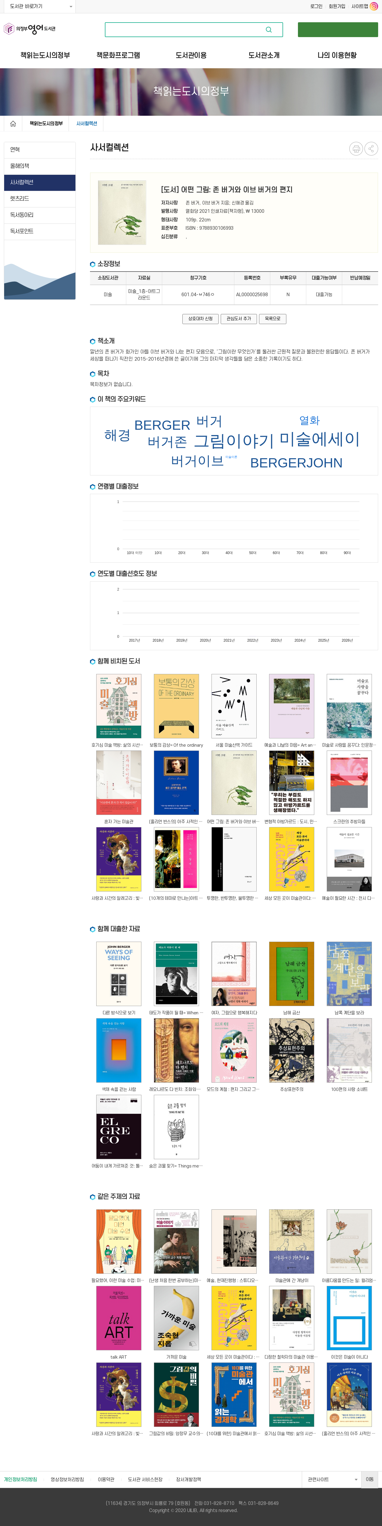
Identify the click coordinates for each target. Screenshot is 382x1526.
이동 (370, 1479)
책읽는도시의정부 (46, 123)
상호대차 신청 (200, 318)
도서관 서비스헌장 (145, 1479)
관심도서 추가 (239, 318)
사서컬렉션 (86, 123)
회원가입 (337, 6)
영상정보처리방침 (67, 1479)
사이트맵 (359, 6)
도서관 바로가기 (26, 6)
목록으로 (272, 318)
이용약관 (106, 1479)
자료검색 (269, 29)
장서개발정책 (188, 1479)
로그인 (316, 6)
